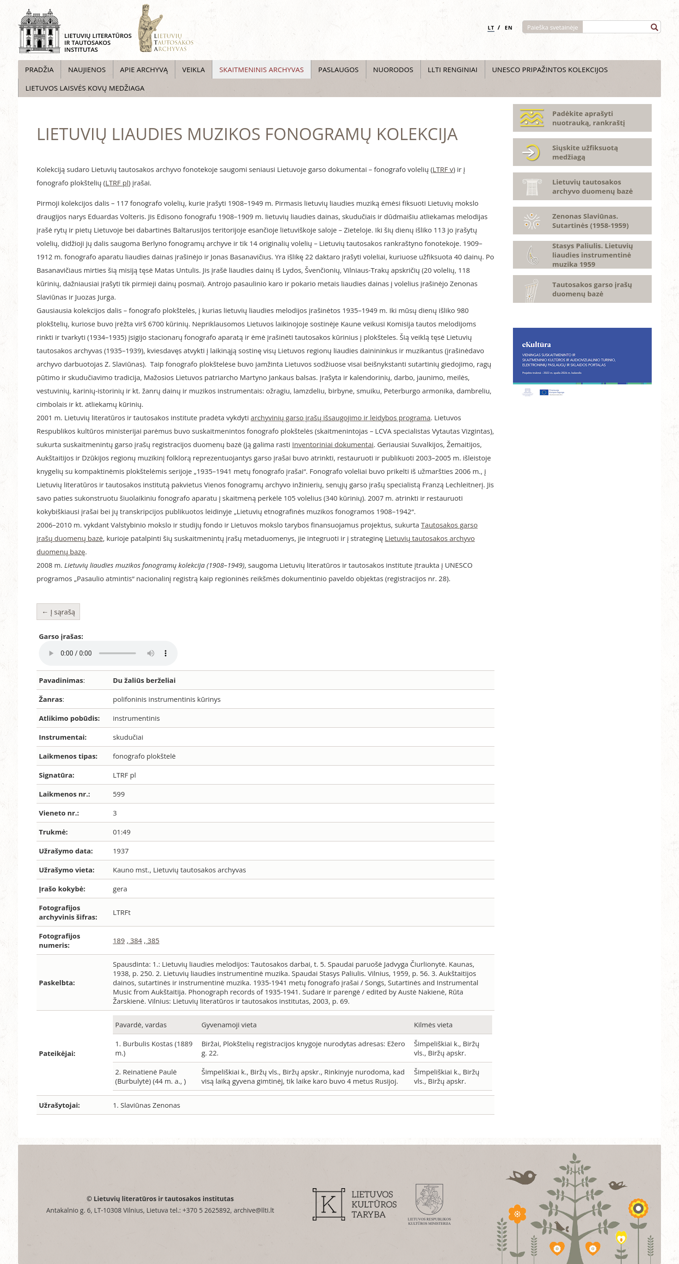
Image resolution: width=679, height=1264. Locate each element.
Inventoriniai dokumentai (333, 444)
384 (135, 940)
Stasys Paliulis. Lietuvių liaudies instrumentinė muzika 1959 (592, 255)
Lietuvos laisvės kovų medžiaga (84, 87)
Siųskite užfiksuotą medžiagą (585, 152)
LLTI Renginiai (453, 69)
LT (491, 27)
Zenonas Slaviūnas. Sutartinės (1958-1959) (590, 220)
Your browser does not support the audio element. (108, 653)
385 (153, 940)
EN (508, 27)
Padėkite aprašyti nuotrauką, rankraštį (588, 118)
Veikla (193, 69)
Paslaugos (338, 69)
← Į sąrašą (58, 611)
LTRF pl (117, 182)
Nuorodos (393, 69)
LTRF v (442, 169)
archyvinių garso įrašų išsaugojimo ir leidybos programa (341, 417)
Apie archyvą (144, 69)
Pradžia (39, 69)
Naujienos (86, 69)
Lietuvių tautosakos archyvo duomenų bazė (592, 186)
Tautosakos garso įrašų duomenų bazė (592, 289)
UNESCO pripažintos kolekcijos (550, 69)
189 (119, 940)
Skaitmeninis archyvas (261, 69)
